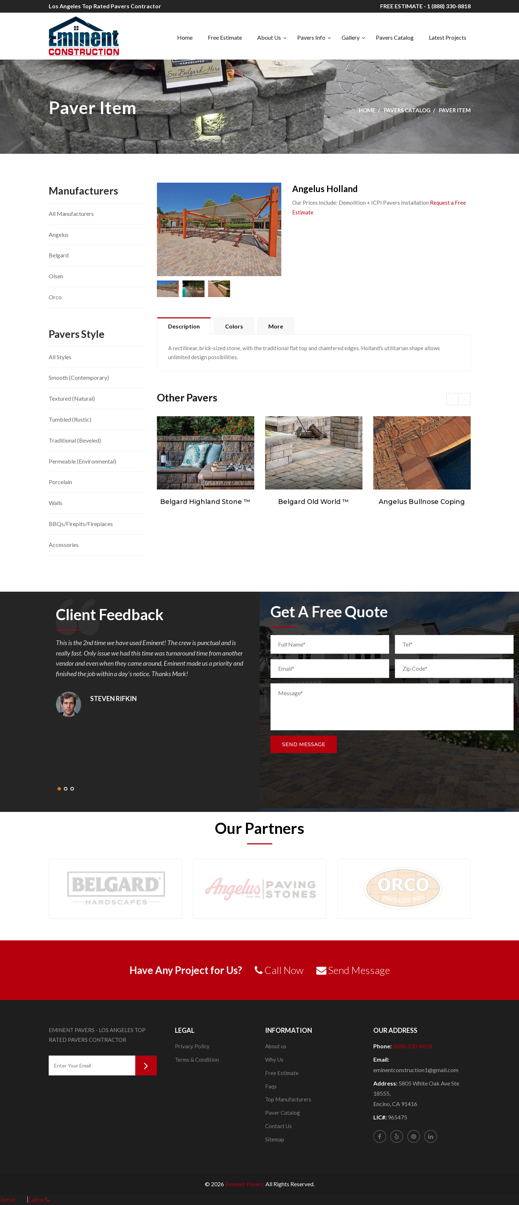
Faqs (271, 1086)
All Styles (60, 356)
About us (275, 1046)
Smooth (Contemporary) (79, 377)
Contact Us (278, 1126)
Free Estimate (225, 37)
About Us (269, 37)
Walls (55, 502)
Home (185, 37)
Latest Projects (447, 37)
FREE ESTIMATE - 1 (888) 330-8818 (425, 6)
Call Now (279, 970)
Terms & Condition (197, 1059)
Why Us (274, 1059)
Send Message (303, 744)
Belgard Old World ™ (313, 502)
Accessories (64, 544)
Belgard (59, 255)
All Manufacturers (71, 213)
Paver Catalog (282, 1112)
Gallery (351, 37)
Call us (39, 1199)
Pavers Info (311, 37)
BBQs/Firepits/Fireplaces (81, 523)
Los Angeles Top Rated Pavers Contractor (105, 6)
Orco (55, 296)
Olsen (56, 276)
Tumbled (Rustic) (70, 419)
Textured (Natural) (72, 398)
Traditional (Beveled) (75, 440)
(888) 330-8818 (412, 1046)
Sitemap (274, 1139)
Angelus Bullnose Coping (422, 502)
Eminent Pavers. (244, 1183)
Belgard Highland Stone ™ (205, 502)
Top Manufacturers (288, 1099)
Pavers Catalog (395, 37)
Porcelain (60, 481)
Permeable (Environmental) (82, 461)
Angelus (59, 234)
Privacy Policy (192, 1046)
